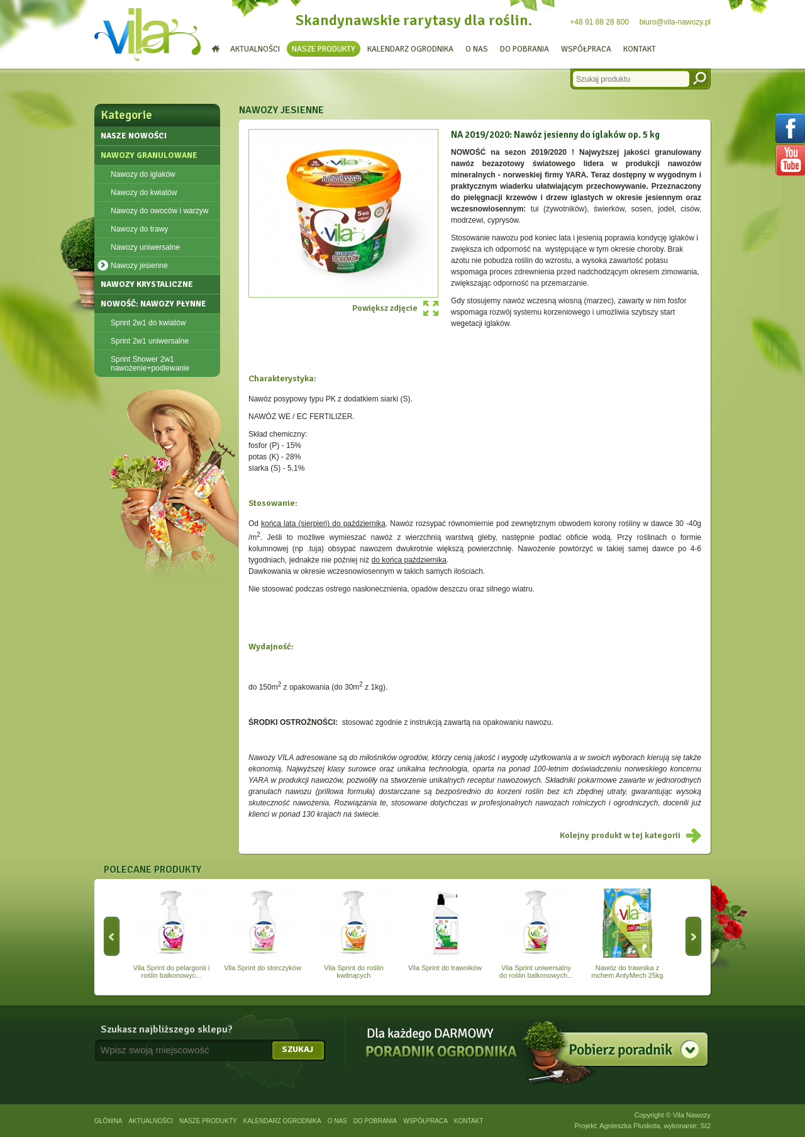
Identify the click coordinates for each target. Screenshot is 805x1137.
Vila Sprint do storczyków (262, 930)
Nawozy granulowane (149, 155)
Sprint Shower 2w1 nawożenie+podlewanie (150, 363)
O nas (476, 49)
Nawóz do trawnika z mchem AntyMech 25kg (627, 933)
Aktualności (255, 49)
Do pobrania (524, 49)
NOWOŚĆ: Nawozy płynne (153, 304)
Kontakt (639, 49)
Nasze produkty (323, 49)
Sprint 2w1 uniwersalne (150, 341)
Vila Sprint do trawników (445, 930)
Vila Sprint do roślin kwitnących (354, 933)
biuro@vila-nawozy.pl (675, 22)
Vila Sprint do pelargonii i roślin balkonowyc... (171, 933)
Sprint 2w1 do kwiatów (148, 322)
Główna (108, 1120)
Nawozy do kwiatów (144, 192)
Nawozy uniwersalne (145, 247)
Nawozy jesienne (139, 265)
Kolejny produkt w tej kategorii (620, 835)
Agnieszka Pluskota (629, 1125)
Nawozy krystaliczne (147, 284)
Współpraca (586, 49)
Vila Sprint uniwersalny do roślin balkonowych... (536, 933)
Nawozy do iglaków (143, 174)
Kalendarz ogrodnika (410, 49)
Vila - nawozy (147, 34)
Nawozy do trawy (139, 229)
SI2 (705, 1125)
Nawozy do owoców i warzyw (159, 210)
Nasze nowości (134, 136)
